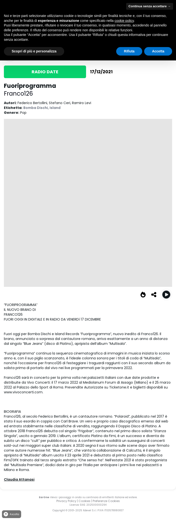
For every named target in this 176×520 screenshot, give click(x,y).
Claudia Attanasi (19, 479)
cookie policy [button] (124, 21)
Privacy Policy (66, 501)
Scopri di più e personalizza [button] (34, 51)
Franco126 (18, 94)
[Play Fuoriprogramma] (166, 294)
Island (55, 107)
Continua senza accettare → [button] (150, 6)
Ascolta (11, 514)
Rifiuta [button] (129, 51)
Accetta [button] (158, 51)
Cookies (84, 501)
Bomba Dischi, (36, 107)
